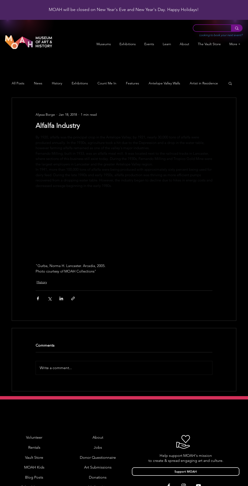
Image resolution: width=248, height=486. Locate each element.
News (38, 83)
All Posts (18, 83)
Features (132, 83)
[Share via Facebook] (38, 298)
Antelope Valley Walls (164, 83)
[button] (127, 44)
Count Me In (106, 83)
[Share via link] (73, 298)
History (57, 83)
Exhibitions (80, 83)
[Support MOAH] (185, 471)
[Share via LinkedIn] (61, 298)
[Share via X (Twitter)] (49, 298)
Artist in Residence (204, 83)
